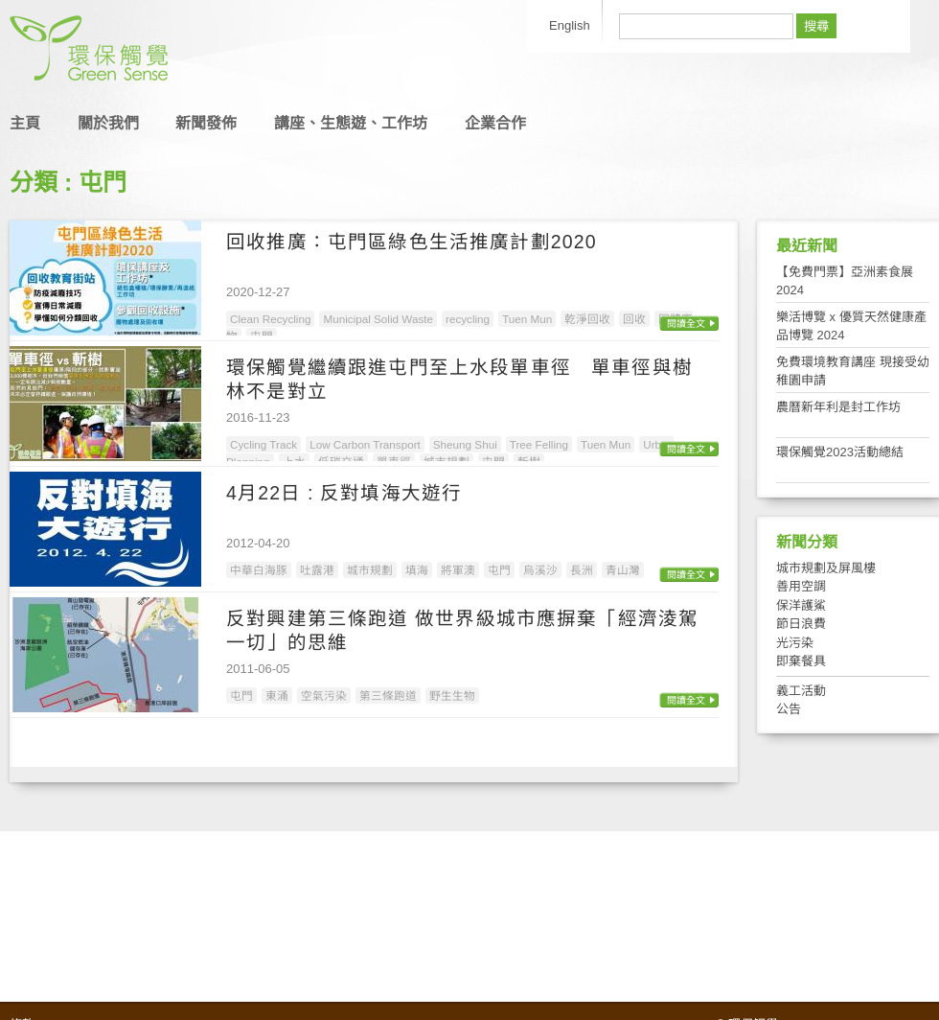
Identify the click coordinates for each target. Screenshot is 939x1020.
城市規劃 (370, 570)
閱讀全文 (686, 323)
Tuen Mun (527, 319)
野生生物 (452, 695)
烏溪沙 (540, 570)
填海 (416, 570)
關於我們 (108, 123)
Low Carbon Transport (365, 444)
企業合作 (495, 123)
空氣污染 (324, 695)
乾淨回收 (587, 319)
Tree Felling (539, 444)
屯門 (499, 570)
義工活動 (801, 691)
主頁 (25, 123)
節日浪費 (801, 623)
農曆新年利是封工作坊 (838, 407)
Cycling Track (263, 444)
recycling (468, 319)
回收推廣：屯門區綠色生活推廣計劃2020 (411, 241)
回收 (634, 319)
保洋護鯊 (801, 605)
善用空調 (801, 586)
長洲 (581, 570)
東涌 (276, 695)
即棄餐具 (801, 661)
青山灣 (623, 570)
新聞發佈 (206, 123)
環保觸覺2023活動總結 (840, 452)
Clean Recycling (270, 319)
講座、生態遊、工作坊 (350, 123)
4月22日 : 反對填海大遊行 (344, 492)
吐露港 (317, 570)
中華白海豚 (258, 570)
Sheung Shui (465, 444)
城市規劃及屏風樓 (826, 568)
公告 (788, 709)
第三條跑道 (388, 695)
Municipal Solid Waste (378, 319)
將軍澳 (458, 570)
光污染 (794, 643)
